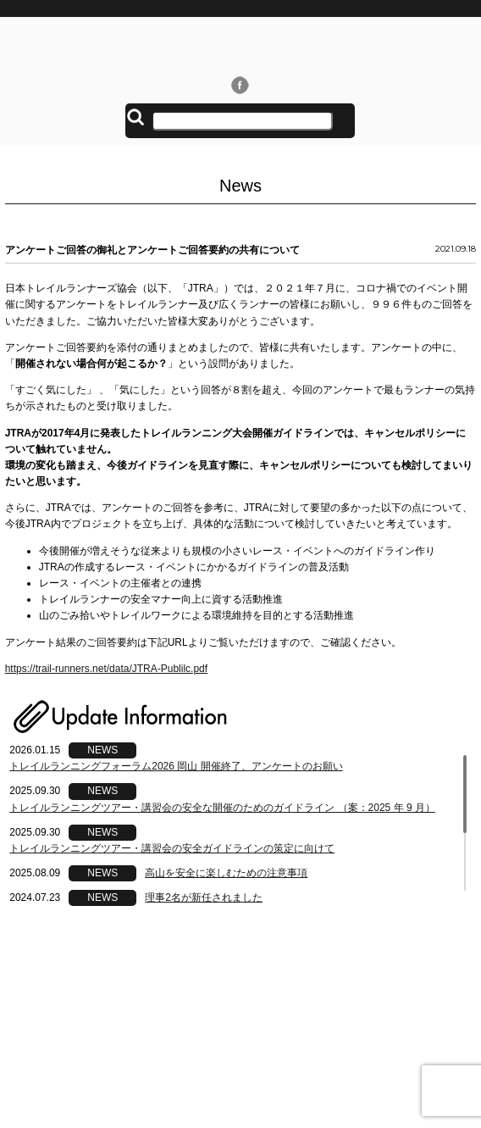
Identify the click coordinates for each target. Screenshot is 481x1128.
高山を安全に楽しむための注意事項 (226, 873)
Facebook (240, 85)
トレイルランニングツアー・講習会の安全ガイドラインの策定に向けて (171, 848)
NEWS (102, 750)
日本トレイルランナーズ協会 (240, 46)
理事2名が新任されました (204, 897)
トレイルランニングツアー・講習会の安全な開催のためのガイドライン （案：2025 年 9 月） (222, 808)
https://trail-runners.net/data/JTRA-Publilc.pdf (106, 669)
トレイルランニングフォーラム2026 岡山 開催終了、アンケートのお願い (175, 766)
